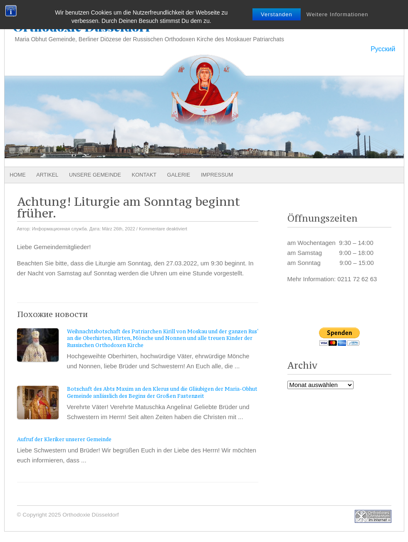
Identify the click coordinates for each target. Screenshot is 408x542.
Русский (383, 48)
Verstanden (276, 14)
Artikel (47, 175)
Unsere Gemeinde (95, 175)
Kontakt (144, 175)
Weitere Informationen (337, 14)
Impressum (217, 175)
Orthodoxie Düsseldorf (81, 26)
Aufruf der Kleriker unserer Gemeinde (64, 439)
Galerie (178, 175)
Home (17, 175)
